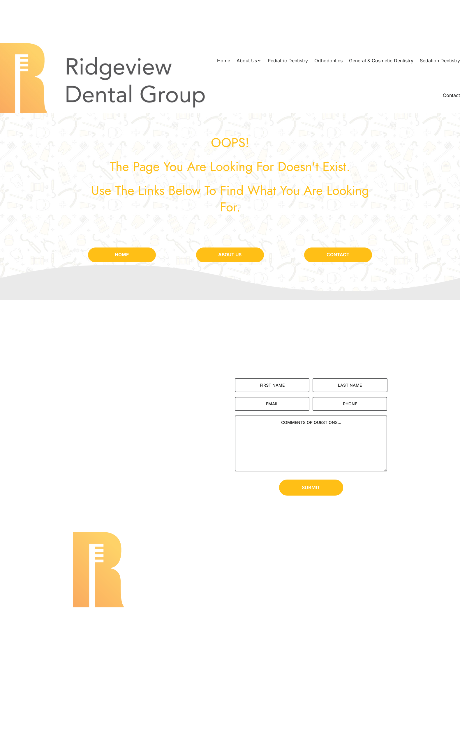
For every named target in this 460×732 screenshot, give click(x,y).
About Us (247, 60)
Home (223, 60)
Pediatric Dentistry (288, 60)
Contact (451, 95)
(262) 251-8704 (230, 637)
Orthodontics (328, 60)
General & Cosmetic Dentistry (381, 60)
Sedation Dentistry (440, 60)
